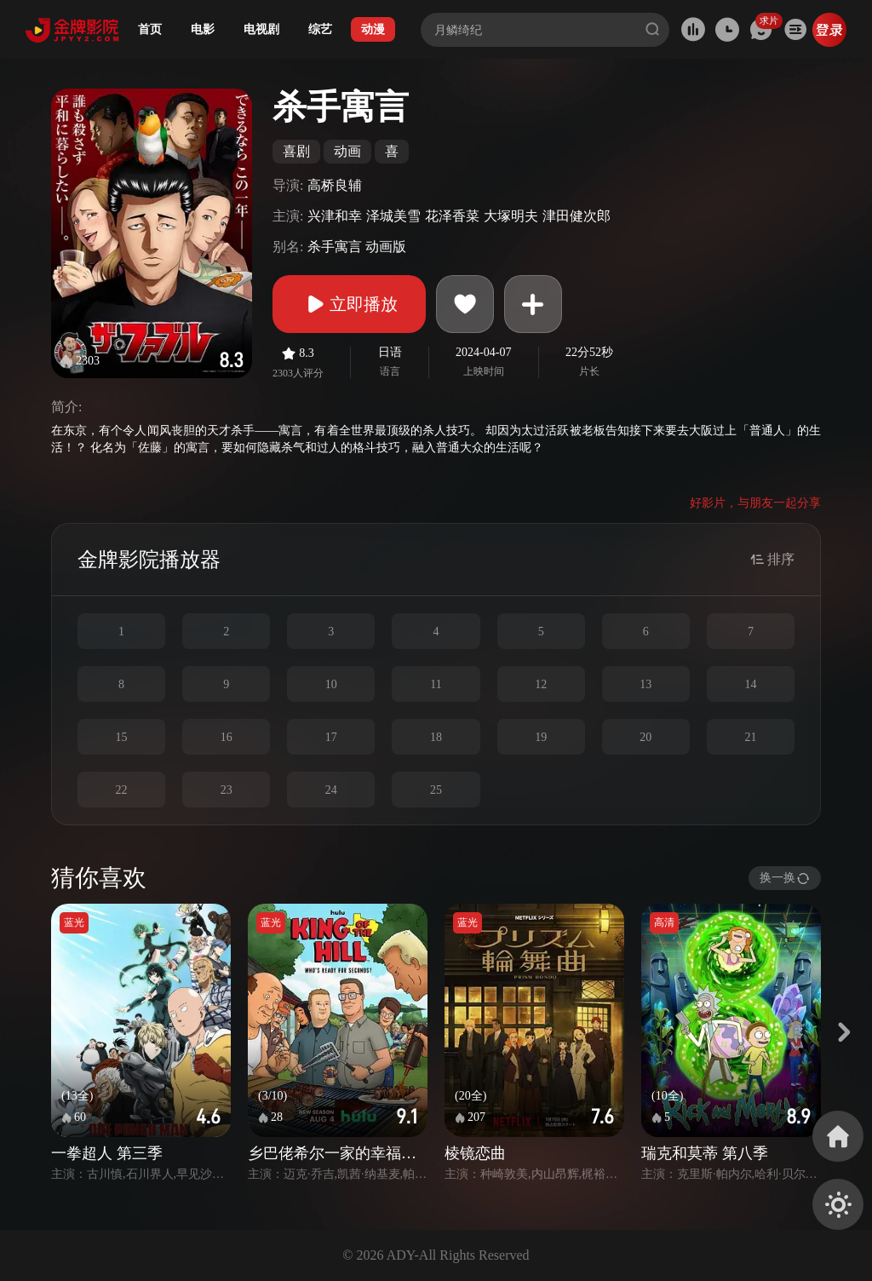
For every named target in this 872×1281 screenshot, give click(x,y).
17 (331, 737)
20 (645, 737)
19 (541, 737)
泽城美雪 (393, 216)
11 (435, 684)
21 (750, 737)
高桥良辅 (334, 185)
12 (541, 684)
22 (122, 790)
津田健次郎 (576, 216)
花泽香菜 (452, 216)
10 (331, 684)
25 (436, 790)
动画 (347, 151)
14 (750, 684)
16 (226, 737)
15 (122, 737)
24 (331, 790)
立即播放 (349, 304)
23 (226, 790)
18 (436, 737)
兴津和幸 (334, 216)
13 (645, 684)
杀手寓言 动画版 (356, 246)
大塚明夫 (511, 216)
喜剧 (296, 151)
